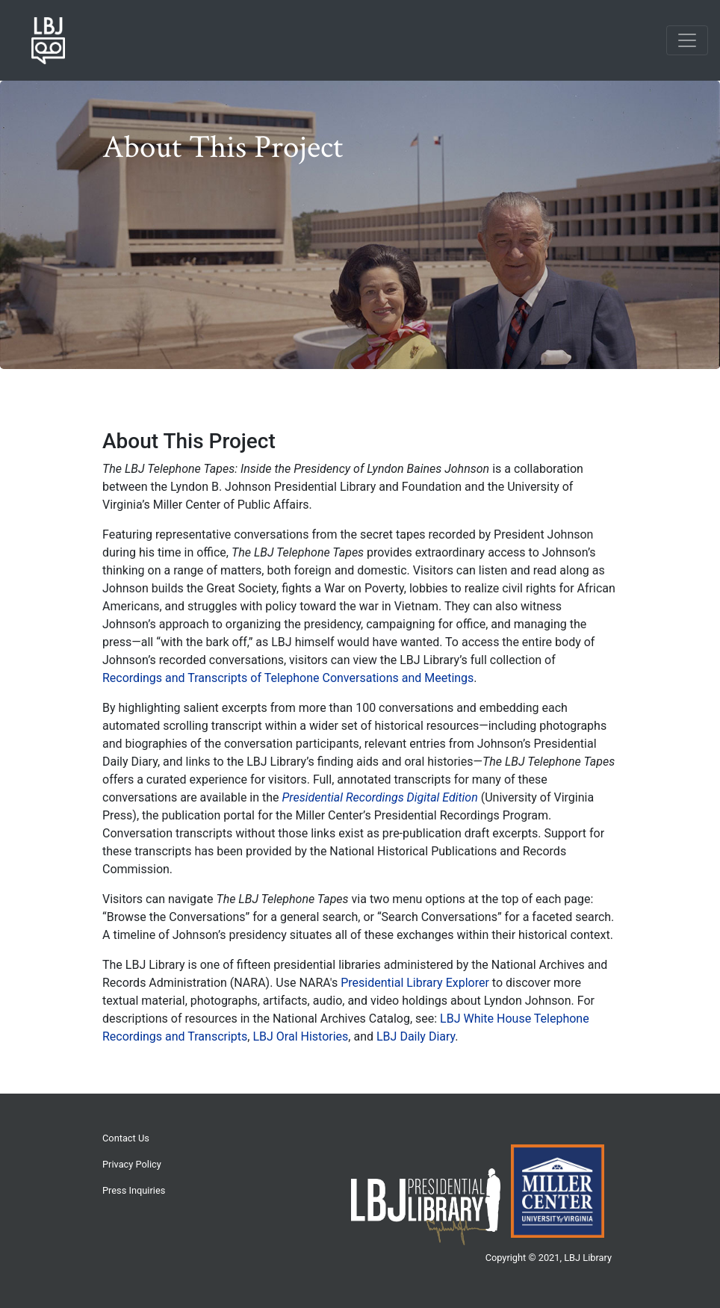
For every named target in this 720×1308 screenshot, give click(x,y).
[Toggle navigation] (687, 40)
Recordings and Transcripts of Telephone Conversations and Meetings (288, 678)
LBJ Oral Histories (300, 1036)
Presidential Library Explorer (415, 983)
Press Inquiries (133, 1190)
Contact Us (125, 1138)
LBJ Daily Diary (415, 1036)
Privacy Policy (131, 1164)
